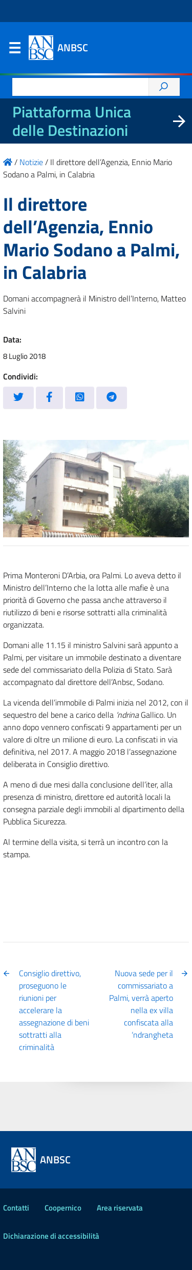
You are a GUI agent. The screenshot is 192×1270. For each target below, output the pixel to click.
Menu (14, 50)
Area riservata (120, 1208)
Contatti (16, 1208)
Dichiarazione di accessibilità (51, 1236)
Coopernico (63, 1208)
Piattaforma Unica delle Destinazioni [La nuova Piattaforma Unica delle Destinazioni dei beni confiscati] (71, 121)
